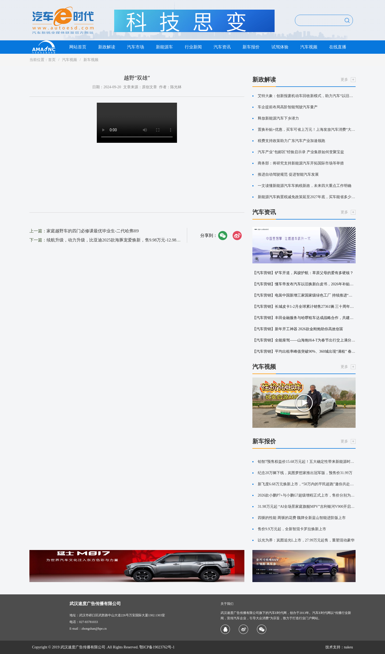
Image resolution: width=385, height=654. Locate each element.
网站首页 (77, 47)
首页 (52, 60)
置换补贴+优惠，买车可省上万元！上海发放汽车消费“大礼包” (307, 130)
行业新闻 (193, 47)
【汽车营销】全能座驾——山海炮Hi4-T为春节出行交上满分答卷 (304, 340)
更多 (344, 80)
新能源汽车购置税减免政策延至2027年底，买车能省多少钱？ (307, 197)
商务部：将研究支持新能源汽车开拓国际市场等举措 (301, 163)
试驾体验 (279, 47)
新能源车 (164, 47)
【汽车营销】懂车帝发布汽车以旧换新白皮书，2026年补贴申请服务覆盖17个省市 (304, 284)
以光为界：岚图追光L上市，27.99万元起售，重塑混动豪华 (306, 540)
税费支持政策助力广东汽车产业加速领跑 (291, 141)
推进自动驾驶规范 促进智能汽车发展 (288, 174)
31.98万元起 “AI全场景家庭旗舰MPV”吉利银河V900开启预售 (307, 507)
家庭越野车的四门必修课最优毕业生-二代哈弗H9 (93, 231)
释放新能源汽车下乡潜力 (278, 118)
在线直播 (337, 47)
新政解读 (106, 47)
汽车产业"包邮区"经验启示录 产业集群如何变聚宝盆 (301, 152)
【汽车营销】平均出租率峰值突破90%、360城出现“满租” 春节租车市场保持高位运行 (304, 351)
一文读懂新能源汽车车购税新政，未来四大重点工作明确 (304, 186)
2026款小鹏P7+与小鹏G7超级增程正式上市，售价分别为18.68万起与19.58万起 (307, 495)
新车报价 (251, 47)
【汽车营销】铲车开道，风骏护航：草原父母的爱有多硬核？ (302, 273)
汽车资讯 (222, 47)
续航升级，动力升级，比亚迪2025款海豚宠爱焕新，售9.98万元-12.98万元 (116, 240)
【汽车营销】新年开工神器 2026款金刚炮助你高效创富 (297, 329)
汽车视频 (308, 47)
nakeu (348, 647)
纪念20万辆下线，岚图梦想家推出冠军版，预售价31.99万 (305, 473)
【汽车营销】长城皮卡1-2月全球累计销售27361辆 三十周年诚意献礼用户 (304, 307)
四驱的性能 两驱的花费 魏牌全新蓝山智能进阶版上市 (302, 518)
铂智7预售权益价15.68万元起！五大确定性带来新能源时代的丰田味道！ (307, 462)
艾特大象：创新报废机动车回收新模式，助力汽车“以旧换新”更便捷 (307, 96)
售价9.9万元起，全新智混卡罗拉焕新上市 (292, 529)
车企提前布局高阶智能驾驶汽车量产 (288, 107)
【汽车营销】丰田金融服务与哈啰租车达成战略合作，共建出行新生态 (304, 318)
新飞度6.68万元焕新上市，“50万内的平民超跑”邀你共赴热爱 (307, 484)
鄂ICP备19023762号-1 (156, 647)
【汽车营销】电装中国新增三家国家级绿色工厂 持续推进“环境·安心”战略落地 (304, 295)
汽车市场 (135, 47)
